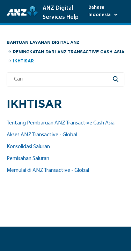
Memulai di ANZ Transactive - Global (48, 170)
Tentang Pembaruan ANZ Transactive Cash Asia (61, 123)
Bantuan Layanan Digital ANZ (43, 42)
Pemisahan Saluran (28, 158)
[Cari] (66, 79)
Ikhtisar (23, 61)
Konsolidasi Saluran (28, 147)
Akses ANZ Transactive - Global (42, 135)
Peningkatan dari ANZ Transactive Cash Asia (68, 52)
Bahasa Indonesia (100, 11)
